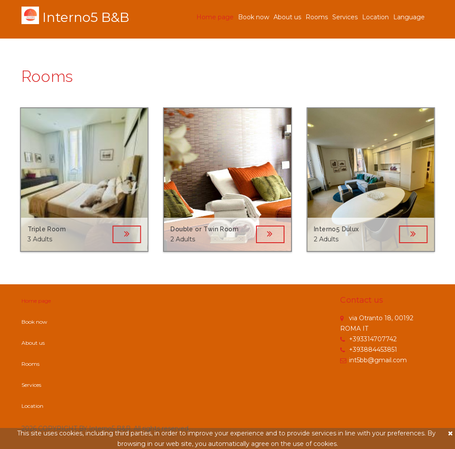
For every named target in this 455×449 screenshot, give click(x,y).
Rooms (317, 17)
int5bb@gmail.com (373, 360)
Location (375, 17)
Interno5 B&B (86, 17)
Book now (253, 17)
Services (345, 17)
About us (287, 17)
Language (409, 17)
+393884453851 (368, 350)
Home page (215, 17)
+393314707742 (368, 339)
